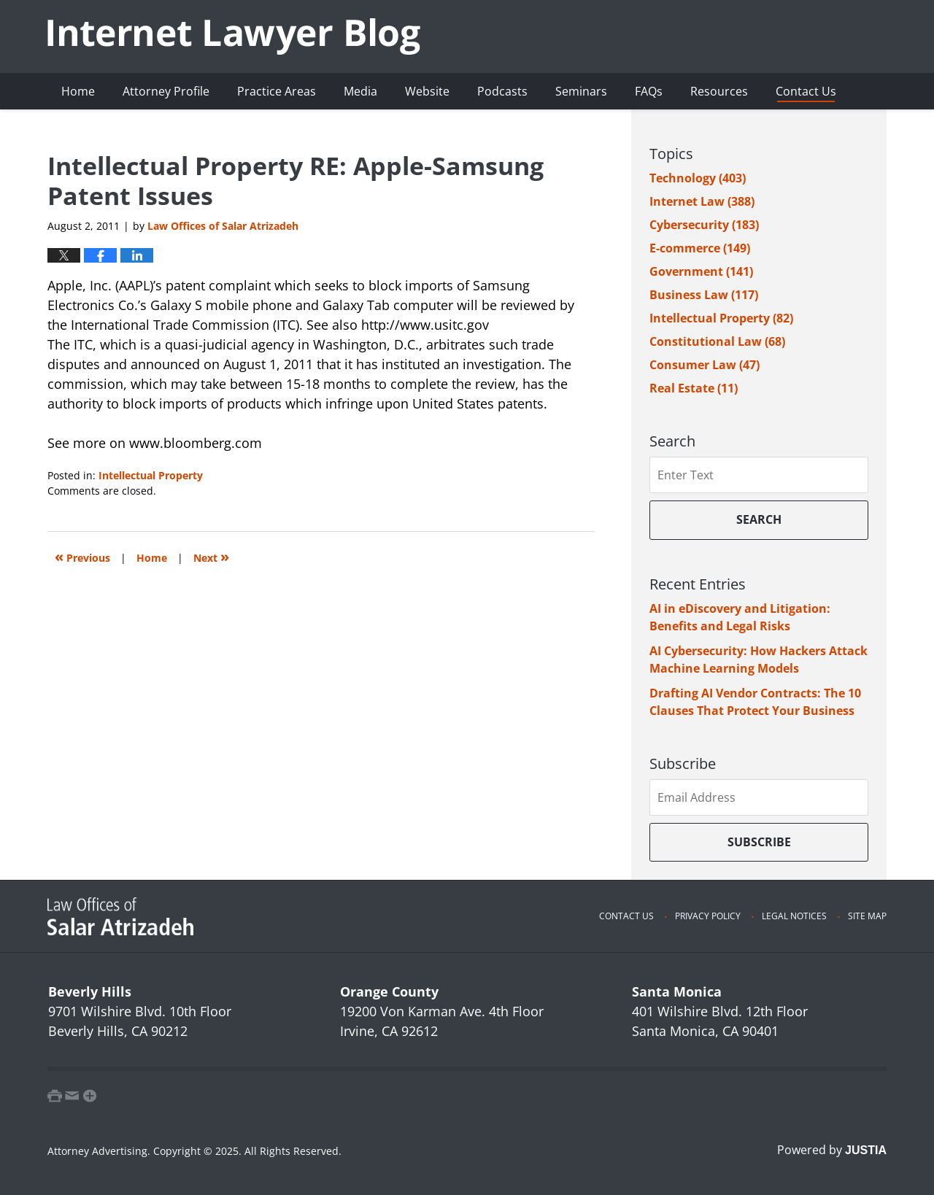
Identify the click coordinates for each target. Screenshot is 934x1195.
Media (360, 91)
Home (78, 91)
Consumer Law (704, 365)
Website (427, 91)
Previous (82, 556)
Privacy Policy (708, 916)
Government (701, 271)
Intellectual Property (151, 475)
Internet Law (701, 201)
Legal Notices (794, 916)
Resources (719, 91)
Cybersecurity (704, 225)
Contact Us (806, 91)
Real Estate (693, 388)
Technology (697, 178)
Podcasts (502, 91)
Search (758, 519)
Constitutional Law (717, 341)
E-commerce (699, 248)
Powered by (832, 1150)
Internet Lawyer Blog (233, 36)
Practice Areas (276, 91)
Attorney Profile (166, 91)
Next (211, 556)
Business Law (703, 295)
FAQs (649, 91)
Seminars (581, 91)
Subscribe (759, 842)
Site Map (867, 916)
